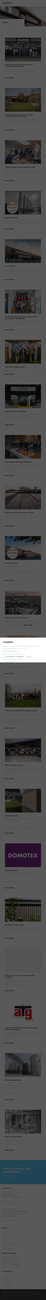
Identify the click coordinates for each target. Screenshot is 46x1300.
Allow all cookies (14, 656)
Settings (29, 656)
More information (10, 651)
